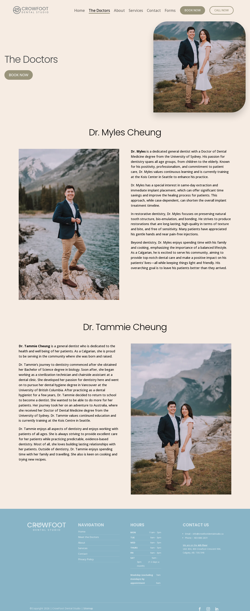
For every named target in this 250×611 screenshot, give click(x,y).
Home (79, 11)
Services (136, 11)
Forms (170, 11)
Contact (154, 11)
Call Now (221, 10)
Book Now (192, 10)
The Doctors (99, 11)
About (119, 11)
